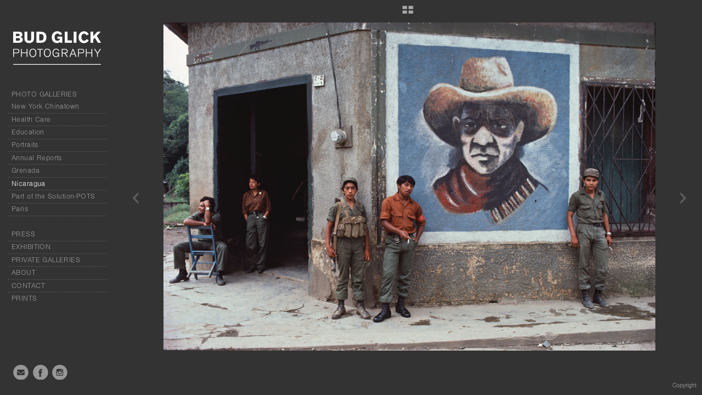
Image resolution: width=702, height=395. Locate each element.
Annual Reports (37, 158)
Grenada (25, 170)
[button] (407, 14)
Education (28, 132)
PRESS (23, 234)
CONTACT (28, 286)
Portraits (25, 145)
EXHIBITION (31, 247)
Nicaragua (29, 184)
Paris (20, 209)
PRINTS (24, 298)
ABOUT (24, 272)
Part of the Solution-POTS (53, 196)
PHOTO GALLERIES (44, 94)
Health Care (31, 119)
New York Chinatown (46, 106)
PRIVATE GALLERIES (46, 260)
